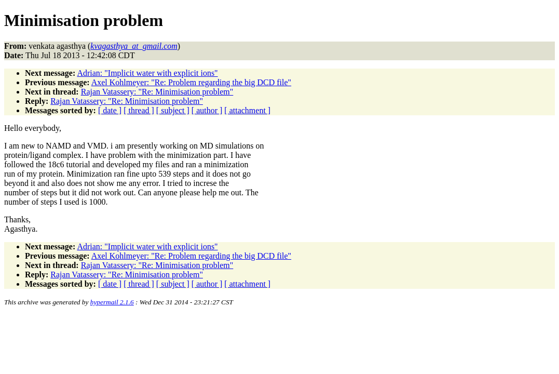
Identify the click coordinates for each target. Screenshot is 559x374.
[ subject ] (172, 110)
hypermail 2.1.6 (112, 302)
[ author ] (207, 110)
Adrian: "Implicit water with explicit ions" (147, 73)
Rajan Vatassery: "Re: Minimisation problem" (157, 91)
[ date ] (109, 110)
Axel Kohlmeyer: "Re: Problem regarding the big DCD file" (191, 82)
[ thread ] (139, 110)
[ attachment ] (247, 110)
